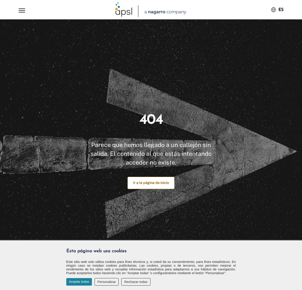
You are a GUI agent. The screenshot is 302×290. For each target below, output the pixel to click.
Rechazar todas (135, 282)
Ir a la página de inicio (151, 183)
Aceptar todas (79, 281)
